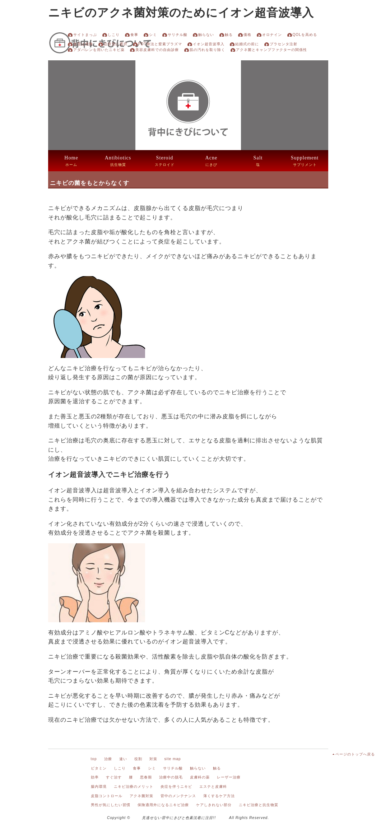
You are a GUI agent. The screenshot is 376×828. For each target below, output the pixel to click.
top (94, 759)
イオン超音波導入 (208, 44)
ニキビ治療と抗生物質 (258, 805)
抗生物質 (118, 161)
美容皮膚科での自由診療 (157, 50)
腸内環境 (99, 787)
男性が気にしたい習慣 (110, 805)
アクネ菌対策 (141, 796)
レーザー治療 (229, 777)
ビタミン (99, 768)
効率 (95, 777)
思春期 (146, 777)
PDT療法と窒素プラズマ (160, 44)
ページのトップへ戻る (355, 754)
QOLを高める (305, 35)
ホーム (71, 161)
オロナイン (272, 35)
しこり (114, 35)
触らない (206, 35)
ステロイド (165, 161)
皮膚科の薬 (200, 777)
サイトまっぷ (85, 35)
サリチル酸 (177, 35)
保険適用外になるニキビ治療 (163, 805)
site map (172, 759)
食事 (134, 35)
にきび (211, 161)
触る (229, 35)
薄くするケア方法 (219, 796)
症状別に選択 (115, 44)
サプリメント (305, 161)
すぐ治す (114, 777)
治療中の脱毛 (171, 777)
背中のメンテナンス (178, 796)
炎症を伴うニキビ (176, 787)
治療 (108, 759)
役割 (138, 759)
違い (123, 759)
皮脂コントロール (106, 796)
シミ (153, 35)
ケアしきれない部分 (214, 805)
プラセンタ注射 (283, 44)
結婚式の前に (247, 44)
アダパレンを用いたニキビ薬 (99, 50)
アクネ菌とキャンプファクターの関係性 (271, 50)
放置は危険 (83, 44)
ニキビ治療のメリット (133, 787)
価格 (247, 35)
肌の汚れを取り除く (207, 50)
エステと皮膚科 (213, 787)
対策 (153, 759)
